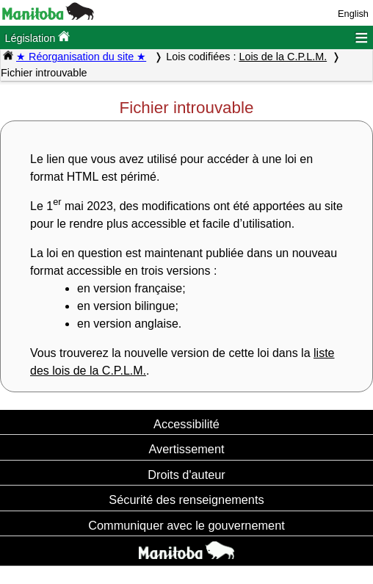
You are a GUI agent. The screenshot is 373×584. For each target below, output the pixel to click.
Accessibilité (186, 423)
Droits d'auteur (186, 474)
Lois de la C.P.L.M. (283, 56)
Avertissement (186, 448)
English (353, 13)
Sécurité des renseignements (186, 499)
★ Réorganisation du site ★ (81, 56)
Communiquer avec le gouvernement (186, 525)
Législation (37, 37)
